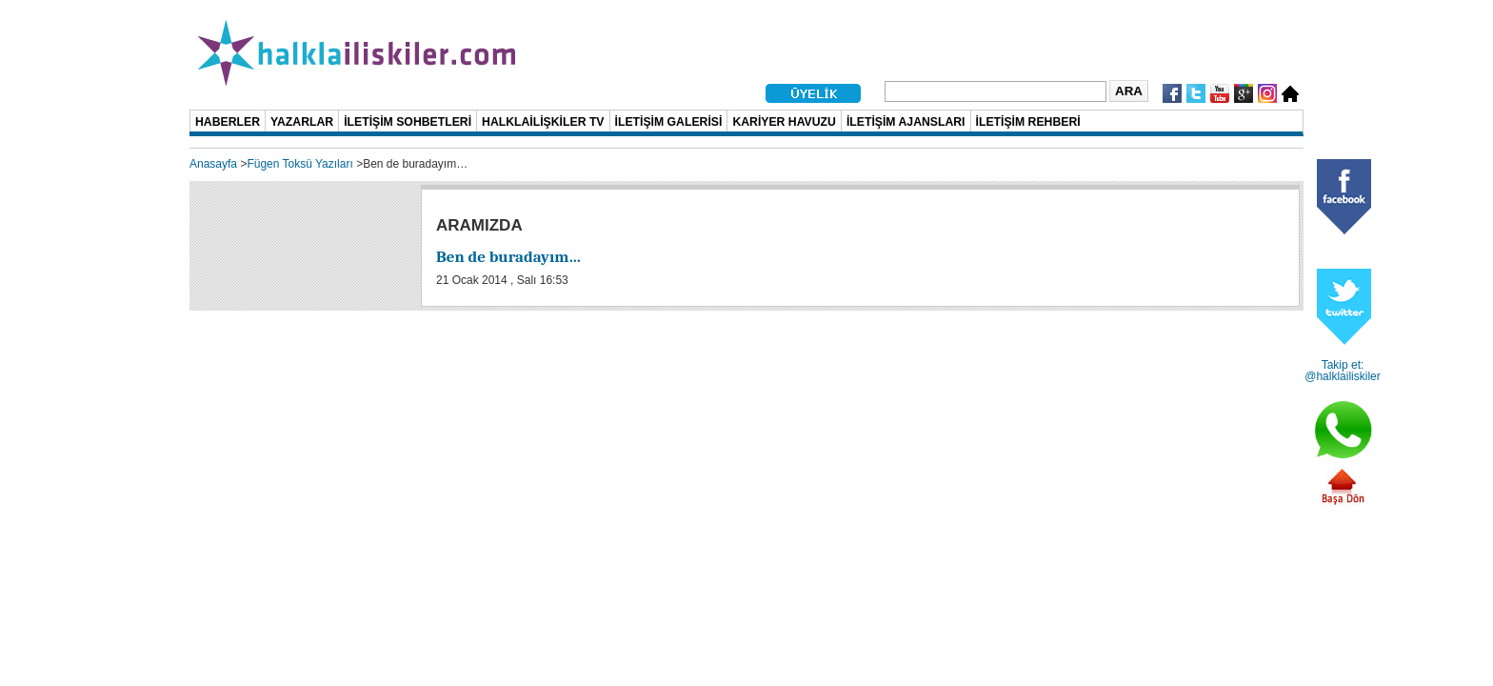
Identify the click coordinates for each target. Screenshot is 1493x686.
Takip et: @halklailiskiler (1342, 370)
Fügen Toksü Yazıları (299, 164)
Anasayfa (213, 164)
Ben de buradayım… (508, 257)
